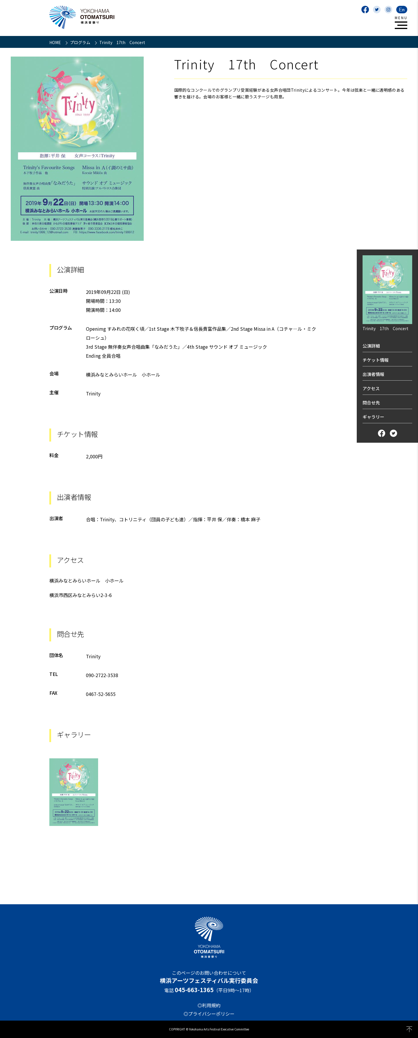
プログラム (80, 42)
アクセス (371, 388)
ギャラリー (373, 417)
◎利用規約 (209, 1005)
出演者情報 (373, 374)
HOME (55, 42)
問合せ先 (371, 402)
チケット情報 (376, 360)
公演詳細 (371, 346)
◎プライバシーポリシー (209, 1013)
